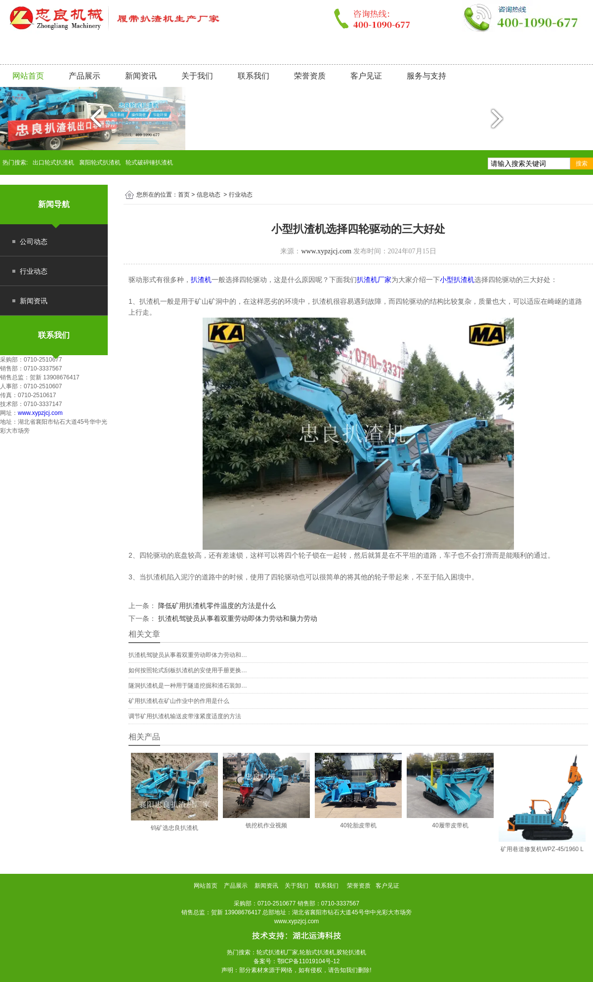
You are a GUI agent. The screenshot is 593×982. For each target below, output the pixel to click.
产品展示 (84, 76)
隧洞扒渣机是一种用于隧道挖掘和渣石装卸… (187, 685)
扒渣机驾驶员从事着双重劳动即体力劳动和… (187, 655)
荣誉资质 (310, 76)
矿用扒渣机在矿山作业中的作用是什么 (178, 700)
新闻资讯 (141, 76)
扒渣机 (201, 280)
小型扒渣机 (457, 280)
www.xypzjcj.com (40, 412)
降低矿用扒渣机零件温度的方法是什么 (216, 606)
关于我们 (197, 76)
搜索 (582, 163)
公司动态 (33, 242)
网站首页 (28, 76)
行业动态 (33, 271)
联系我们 (253, 76)
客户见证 (366, 76)
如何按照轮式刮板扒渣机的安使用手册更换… (187, 670)
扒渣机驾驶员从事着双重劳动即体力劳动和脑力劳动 (236, 618)
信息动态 (208, 194)
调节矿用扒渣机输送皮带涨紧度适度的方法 (184, 716)
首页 (184, 194)
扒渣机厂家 (374, 280)
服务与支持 (426, 76)
